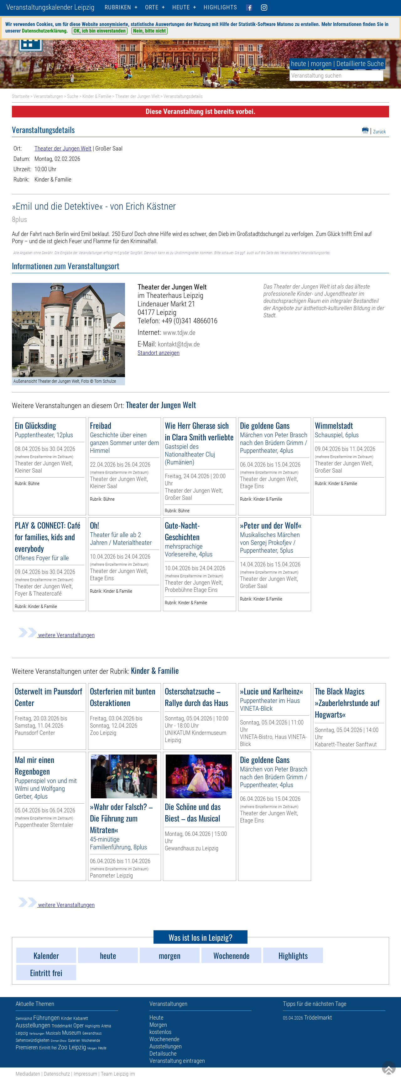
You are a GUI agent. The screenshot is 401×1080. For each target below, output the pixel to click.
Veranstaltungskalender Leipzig (50, 7)
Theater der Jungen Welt (137, 96)
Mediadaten (28, 1074)
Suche (72, 96)
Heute (102, 1048)
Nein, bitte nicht (149, 31)
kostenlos (160, 1032)
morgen (321, 64)
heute (298, 64)
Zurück (379, 132)
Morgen (92, 1048)
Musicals (53, 1033)
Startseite (20, 96)
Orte (152, 7)
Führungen (46, 1017)
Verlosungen (36, 1033)
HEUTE (181, 7)
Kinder (66, 1018)
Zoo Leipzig (72, 1047)
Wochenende (90, 1040)
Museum (71, 1032)
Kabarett (80, 1018)
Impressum (85, 1074)
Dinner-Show (59, 1040)
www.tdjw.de (179, 332)
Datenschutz (57, 1074)
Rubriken (118, 7)
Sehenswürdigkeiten (32, 1040)
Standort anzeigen (159, 352)
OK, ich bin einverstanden (100, 31)
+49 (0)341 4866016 (189, 321)
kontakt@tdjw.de (179, 344)
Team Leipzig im (118, 1074)
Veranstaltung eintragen (177, 1060)
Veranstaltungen (48, 96)
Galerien (74, 1040)
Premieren (27, 1047)
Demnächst (24, 1018)
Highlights (220, 7)
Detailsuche (163, 1053)
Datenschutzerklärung (44, 31)
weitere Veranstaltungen (56, 635)
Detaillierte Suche (360, 64)
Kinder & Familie (96, 96)
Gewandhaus (92, 1033)
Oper (78, 1025)
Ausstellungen (33, 1025)
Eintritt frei (48, 1047)
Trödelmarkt (62, 1025)
